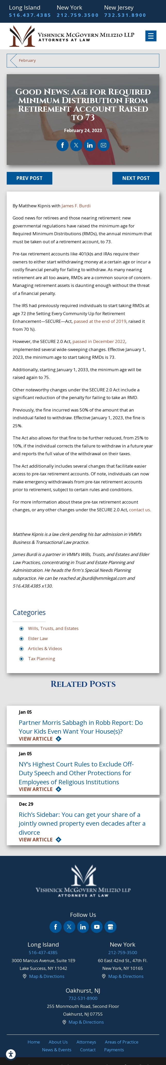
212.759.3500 (78, 15)
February (27, 60)
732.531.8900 (125, 15)
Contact (88, 1050)
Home (34, 1042)
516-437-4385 (43, 952)
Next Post (136, 178)
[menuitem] (33, 1042)
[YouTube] (97, 927)
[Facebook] (55, 927)
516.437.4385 (30, 15)
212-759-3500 (122, 952)
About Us (58, 1042)
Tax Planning (41, 658)
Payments (114, 1050)
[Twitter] (69, 927)
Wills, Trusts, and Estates (53, 628)
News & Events (56, 1050)
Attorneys (86, 1042)
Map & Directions (46, 976)
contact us (139, 510)
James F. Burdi (76, 206)
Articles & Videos (45, 648)
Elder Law (38, 638)
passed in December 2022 (98, 341)
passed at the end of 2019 (100, 321)
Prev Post (29, 178)
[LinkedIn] (83, 927)
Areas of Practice (121, 1042)
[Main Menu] (150, 36)
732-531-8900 (83, 998)
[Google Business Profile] (110, 927)
